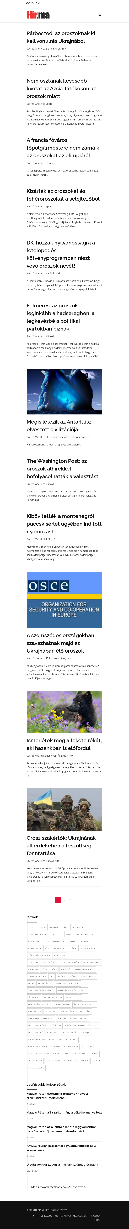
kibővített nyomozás (77, 1025)
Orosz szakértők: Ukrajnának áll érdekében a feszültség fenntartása (61, 845)
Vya (37, 437)
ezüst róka (80, 1053)
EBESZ (52, 1039)
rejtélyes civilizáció (68, 983)
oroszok (56, 934)
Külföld (50, 336)
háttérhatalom (53, 997)
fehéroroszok (56, 941)
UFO (52, 976)
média (84, 1060)
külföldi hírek (36, 1039)
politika (54, 927)
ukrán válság (36, 1067)
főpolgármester (55, 948)
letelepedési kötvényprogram (82, 962)
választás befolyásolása (76, 1011)
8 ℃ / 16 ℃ (33, 3)
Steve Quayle (88, 976)
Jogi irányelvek (63, 1215)
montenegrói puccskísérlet (44, 1025)
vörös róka (43, 1053)
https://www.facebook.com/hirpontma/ (58, 1187)
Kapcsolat (95, 1215)
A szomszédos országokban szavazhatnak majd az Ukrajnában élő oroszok (60, 643)
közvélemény (49, 969)
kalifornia (88, 1046)
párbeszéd (78, 927)
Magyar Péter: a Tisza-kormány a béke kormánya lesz (64, 1112)
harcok (96, 1060)
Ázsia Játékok (36, 941)
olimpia (50, 163)
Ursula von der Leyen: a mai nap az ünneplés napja (62, 1164)
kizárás (72, 948)
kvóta (72, 941)
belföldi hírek (36, 927)
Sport (49, 103)
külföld (33, 969)
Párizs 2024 (34, 948)
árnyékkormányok (85, 1004)
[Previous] (52, 900)
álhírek (62, 1018)
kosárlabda (88, 948)
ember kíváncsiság (39, 1004)
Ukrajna (86, 1032)
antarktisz (34, 1011)
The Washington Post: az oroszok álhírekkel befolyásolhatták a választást (62, 468)
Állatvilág (63, 755)
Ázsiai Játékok (85, 934)
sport (69, 934)
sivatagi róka (61, 1053)
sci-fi (46, 437)
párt (65, 927)
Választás (51, 1011)
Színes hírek (56, 437)
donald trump (78, 1018)
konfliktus (71, 1060)
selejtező (59, 955)
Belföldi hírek (53, 48)
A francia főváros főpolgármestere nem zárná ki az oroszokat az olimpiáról (63, 147)
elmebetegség (61, 1004)
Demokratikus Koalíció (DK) (44, 962)
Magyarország (68, 1039)
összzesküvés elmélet (41, 990)
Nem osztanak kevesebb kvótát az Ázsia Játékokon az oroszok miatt (61, 88)
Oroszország (70, 1032)
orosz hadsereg (84, 969)
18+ (64, 48)
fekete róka (35, 1060)
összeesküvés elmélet (76, 437)
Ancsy (38, 48)
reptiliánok (45, 983)
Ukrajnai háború (38, 934)
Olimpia (83, 941)
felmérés (66, 969)
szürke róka (53, 1060)
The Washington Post (41, 1018)
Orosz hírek (58, 658)
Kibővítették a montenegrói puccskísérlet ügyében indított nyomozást (64, 524)
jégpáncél (34, 997)
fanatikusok (73, 997)
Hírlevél (97, 1220)
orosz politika (37, 976)
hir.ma (37, 1210)
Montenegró (35, 1032)
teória (62, 976)
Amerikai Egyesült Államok (44, 1046)
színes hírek (71, 1046)
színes (73, 976)
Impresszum (46, 1215)
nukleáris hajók (67, 990)
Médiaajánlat (80, 1215)
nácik (83, 990)
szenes (94, 1053)
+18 (30, 1053)
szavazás (52, 1032)
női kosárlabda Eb (39, 955)
